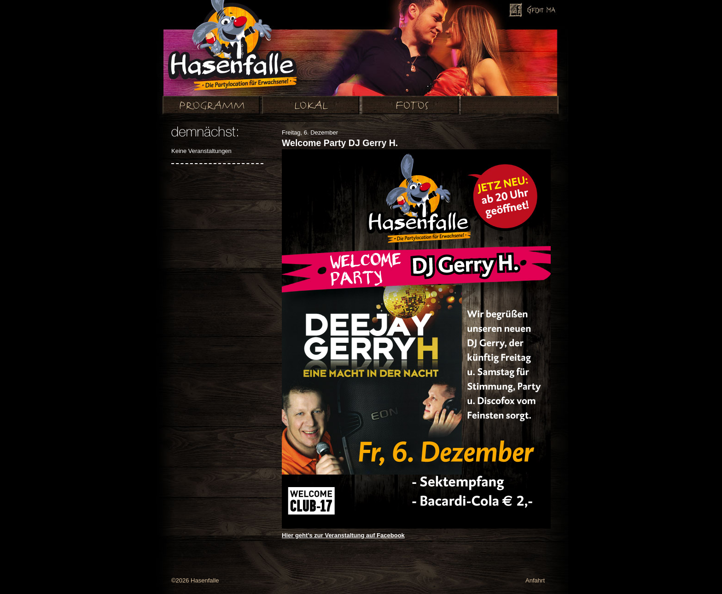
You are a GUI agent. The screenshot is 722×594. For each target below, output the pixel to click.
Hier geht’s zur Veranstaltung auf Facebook (343, 535)
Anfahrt (535, 580)
